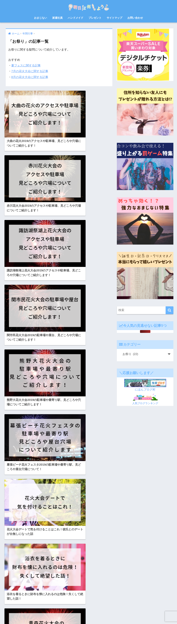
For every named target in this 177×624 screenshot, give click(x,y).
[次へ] (69, 507)
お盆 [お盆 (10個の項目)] (52, 546)
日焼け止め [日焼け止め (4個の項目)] (32, 577)
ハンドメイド (75, 17)
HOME (88, 607)
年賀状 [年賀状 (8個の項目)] (60, 570)
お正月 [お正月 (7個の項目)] (42, 546)
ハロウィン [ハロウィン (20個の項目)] (45, 558)
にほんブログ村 (145, 389)
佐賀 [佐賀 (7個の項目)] (76, 564)
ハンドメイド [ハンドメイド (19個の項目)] (61, 558)
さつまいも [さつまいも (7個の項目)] (15, 552)
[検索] (169, 310)
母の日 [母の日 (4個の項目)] (54, 577)
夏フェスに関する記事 (26, 65)
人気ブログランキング (145, 403)
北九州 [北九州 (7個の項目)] (24, 570)
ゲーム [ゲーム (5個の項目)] (76, 552)
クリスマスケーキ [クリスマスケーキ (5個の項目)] (61, 552)
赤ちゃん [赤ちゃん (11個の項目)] (29, 589)
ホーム (56, 614)
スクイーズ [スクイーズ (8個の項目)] (30, 558)
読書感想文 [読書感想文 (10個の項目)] (15, 589)
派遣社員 (57, 17)
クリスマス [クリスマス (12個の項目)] (43, 552)
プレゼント (94, 17)
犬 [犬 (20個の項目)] (32, 583)
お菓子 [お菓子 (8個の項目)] (72, 546)
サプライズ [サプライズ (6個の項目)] (15, 558)
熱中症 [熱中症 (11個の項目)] (13, 583)
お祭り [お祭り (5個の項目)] (61, 546)
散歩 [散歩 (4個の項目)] (12, 577)
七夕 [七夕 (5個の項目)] (59, 564)
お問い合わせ (135, 17)
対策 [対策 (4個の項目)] (42, 570)
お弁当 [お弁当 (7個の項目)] (32, 546)
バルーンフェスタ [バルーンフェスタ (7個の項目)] (18, 564)
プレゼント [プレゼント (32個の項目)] (36, 564)
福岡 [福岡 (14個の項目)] (40, 583)
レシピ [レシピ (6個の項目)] (49, 564)
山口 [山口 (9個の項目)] (51, 570)
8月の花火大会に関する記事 (29, 77)
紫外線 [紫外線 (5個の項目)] (49, 583)
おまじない (40, 17)
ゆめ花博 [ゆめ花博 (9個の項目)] (29, 552)
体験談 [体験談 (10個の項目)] (13, 570)
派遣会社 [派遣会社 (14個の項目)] (65, 577)
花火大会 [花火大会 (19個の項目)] (74, 583)
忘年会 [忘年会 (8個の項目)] (71, 570)
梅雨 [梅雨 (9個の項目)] (44, 577)
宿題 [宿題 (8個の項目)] (33, 570)
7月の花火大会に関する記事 (29, 71)
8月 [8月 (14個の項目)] (11, 546)
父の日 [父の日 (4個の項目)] (24, 583)
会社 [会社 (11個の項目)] (67, 564)
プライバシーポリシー (113, 614)
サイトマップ (114, 17)
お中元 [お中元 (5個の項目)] (21, 546)
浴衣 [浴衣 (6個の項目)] (76, 577)
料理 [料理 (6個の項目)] (21, 577)
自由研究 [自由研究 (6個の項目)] (61, 583)
